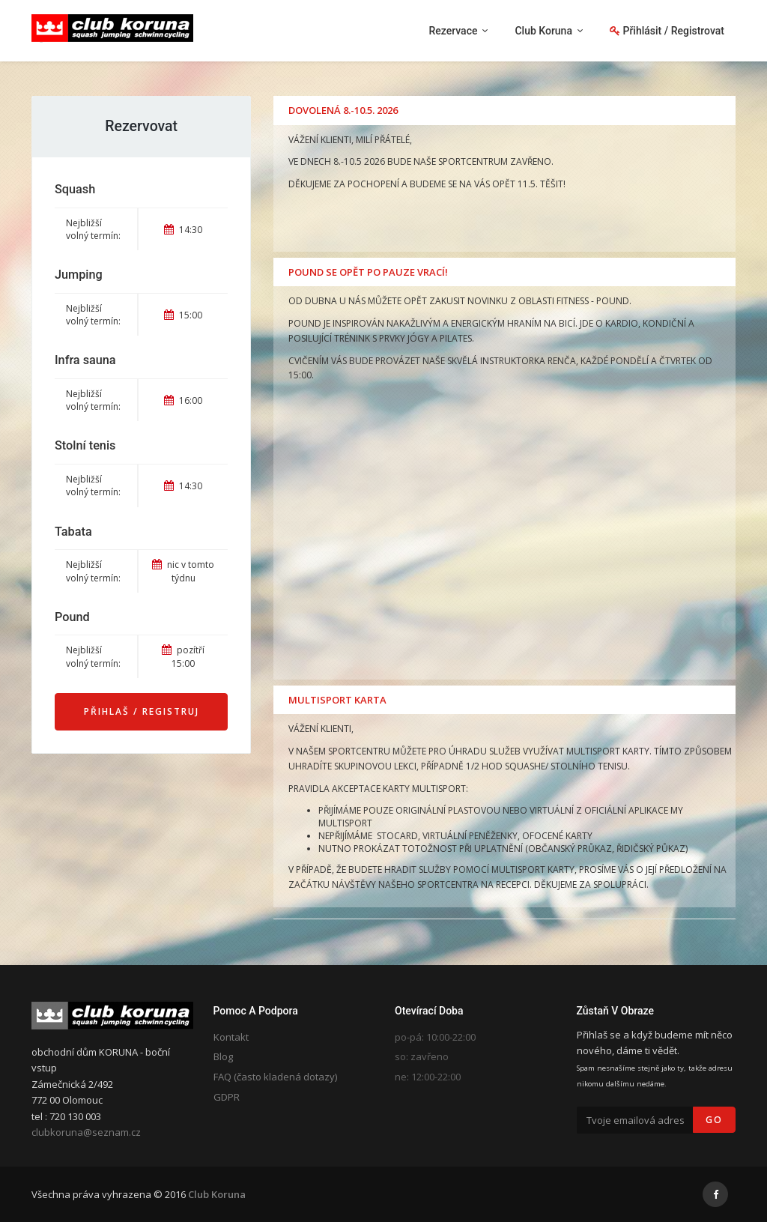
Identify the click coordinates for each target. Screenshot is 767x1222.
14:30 (183, 229)
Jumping (79, 274)
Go (714, 1119)
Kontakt (231, 1037)
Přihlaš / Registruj (141, 711)
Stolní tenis (85, 445)
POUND (612, 300)
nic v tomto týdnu (183, 571)
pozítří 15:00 (183, 656)
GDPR (226, 1097)
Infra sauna (85, 360)
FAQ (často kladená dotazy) (275, 1076)
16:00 (183, 400)
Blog (223, 1056)
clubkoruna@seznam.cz (86, 1132)
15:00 (183, 315)
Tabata (73, 531)
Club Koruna (217, 1194)
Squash (75, 189)
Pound (72, 617)
